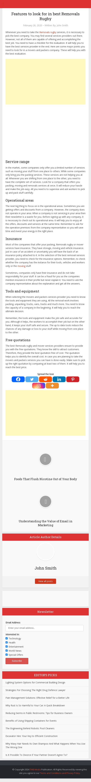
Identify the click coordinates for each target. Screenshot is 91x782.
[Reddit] (45, 379)
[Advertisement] (45, 81)
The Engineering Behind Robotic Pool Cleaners (30, 728)
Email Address (13, 622)
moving (21, 266)
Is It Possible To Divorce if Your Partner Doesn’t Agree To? (36, 754)
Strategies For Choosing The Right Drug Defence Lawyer (35, 690)
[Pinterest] (72, 379)
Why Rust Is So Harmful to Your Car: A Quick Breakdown (35, 705)
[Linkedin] (59, 379)
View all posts (45, 581)
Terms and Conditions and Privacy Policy (60, 773)
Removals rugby (47, 32)
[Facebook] (18, 379)
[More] (52, 385)
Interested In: (12, 634)
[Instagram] (38, 385)
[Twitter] (31, 379)
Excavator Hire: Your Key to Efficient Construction (32, 736)
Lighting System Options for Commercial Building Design (35, 682)
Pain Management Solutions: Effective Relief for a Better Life (37, 697)
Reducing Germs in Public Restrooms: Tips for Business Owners (39, 713)
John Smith (62, 25)
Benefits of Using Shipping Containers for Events (31, 720)
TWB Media (35, 769)
